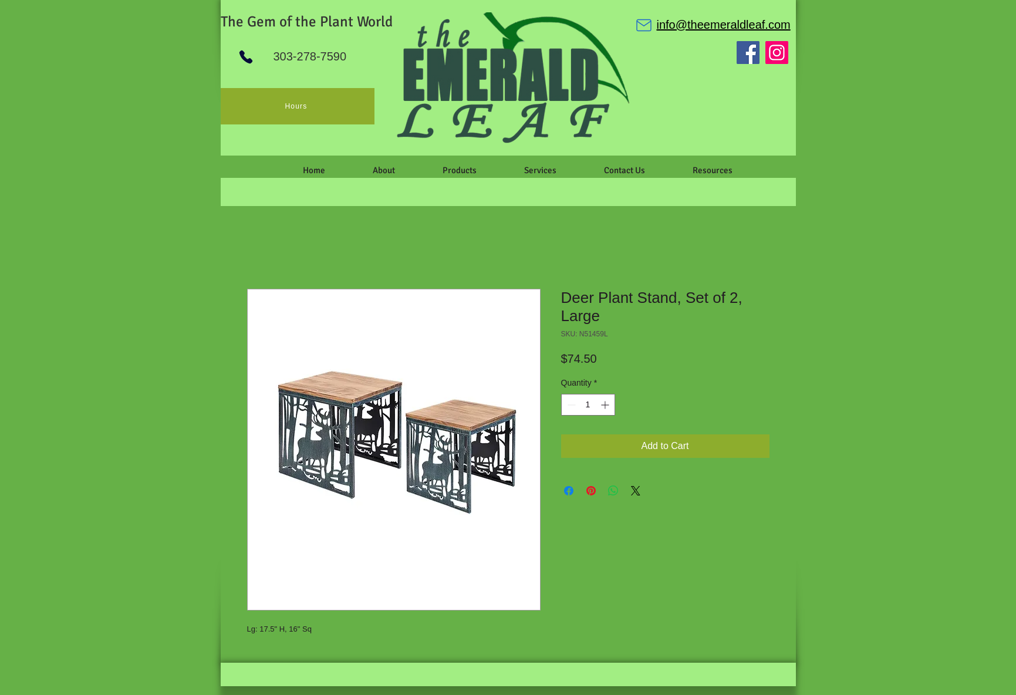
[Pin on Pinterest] (591, 491)
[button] (384, 170)
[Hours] (297, 106)
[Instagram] (776, 52)
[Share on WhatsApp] (613, 491)
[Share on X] (636, 491)
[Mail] (644, 25)
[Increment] (606, 404)
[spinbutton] (588, 404)
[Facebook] (748, 52)
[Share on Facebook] (569, 491)
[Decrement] (570, 404)
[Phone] (246, 57)
